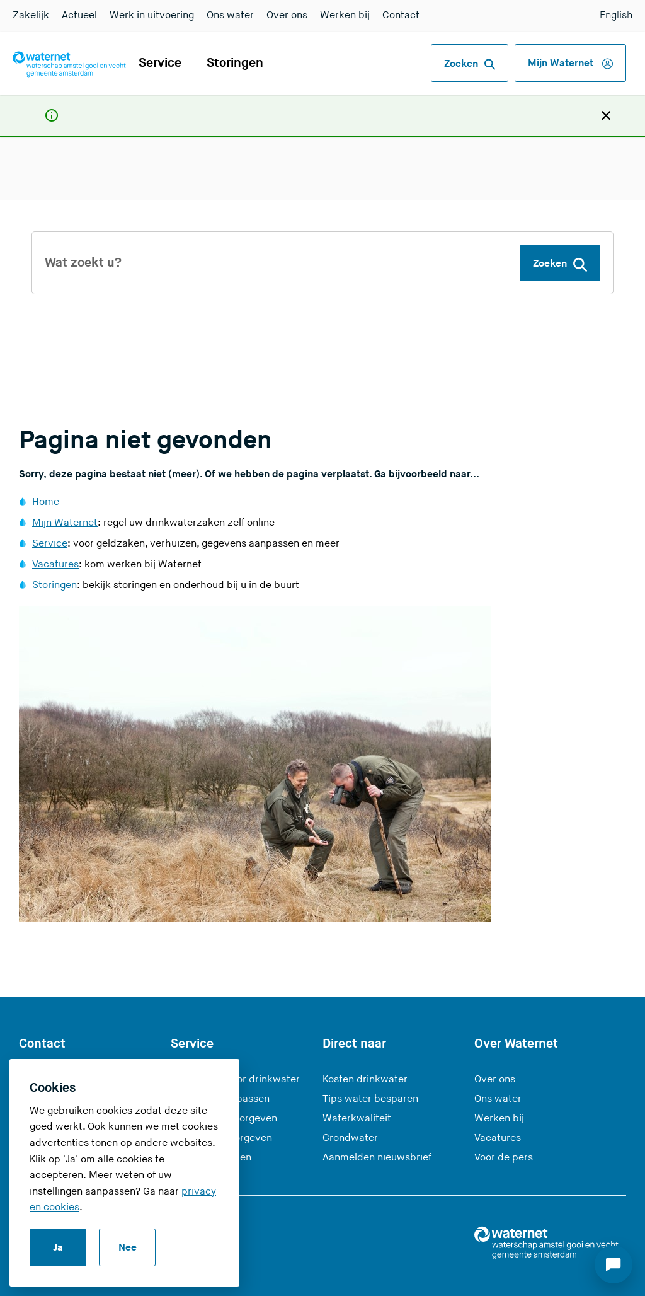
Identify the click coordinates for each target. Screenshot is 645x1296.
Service (160, 63)
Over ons (286, 15)
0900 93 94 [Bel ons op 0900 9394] (70, 1049)
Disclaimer (444, 1275)
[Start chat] (613, 1264)
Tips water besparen (370, 1057)
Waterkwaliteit (356, 1076)
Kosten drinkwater (365, 1037)
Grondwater (350, 1096)
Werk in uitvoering (152, 15)
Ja (58, 1248)
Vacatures (55, 522)
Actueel (79, 15)
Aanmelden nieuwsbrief (376, 1115)
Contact (401, 15)
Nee (127, 1248)
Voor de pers (503, 1115)
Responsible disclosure (340, 1275)
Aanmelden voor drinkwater (235, 1037)
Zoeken (469, 64)
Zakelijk (31, 15)
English (616, 15)
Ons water (230, 15)
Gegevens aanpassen (220, 1057)
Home (45, 460)
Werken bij (345, 15)
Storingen (235, 63)
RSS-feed (516, 1275)
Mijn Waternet (570, 63)
